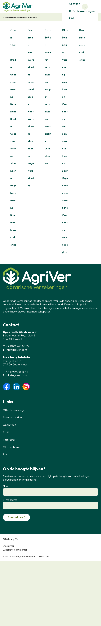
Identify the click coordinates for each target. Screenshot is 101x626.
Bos (5, 454)
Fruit (6, 432)
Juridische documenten (15, 549)
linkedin (16, 386)
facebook (6, 386)
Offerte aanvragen (14, 410)
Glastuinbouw (11, 447)
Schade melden (12, 417)
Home (5, 17)
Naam (6, 486)
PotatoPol (9, 439)
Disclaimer (8, 545)
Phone (85, 7)
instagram (26, 386)
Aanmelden (15, 517)
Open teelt (9, 425)
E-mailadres (10, 500)
